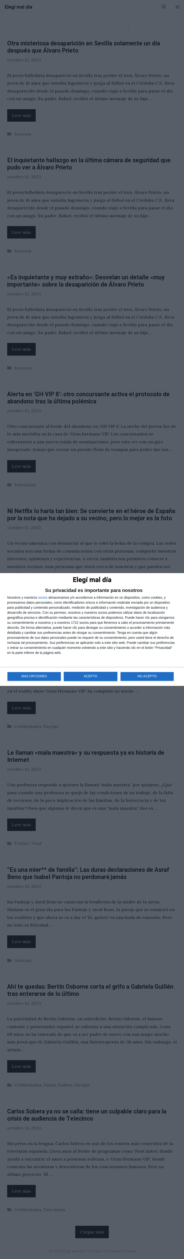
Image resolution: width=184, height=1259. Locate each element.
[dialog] (92, 629)
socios (42, 597)
